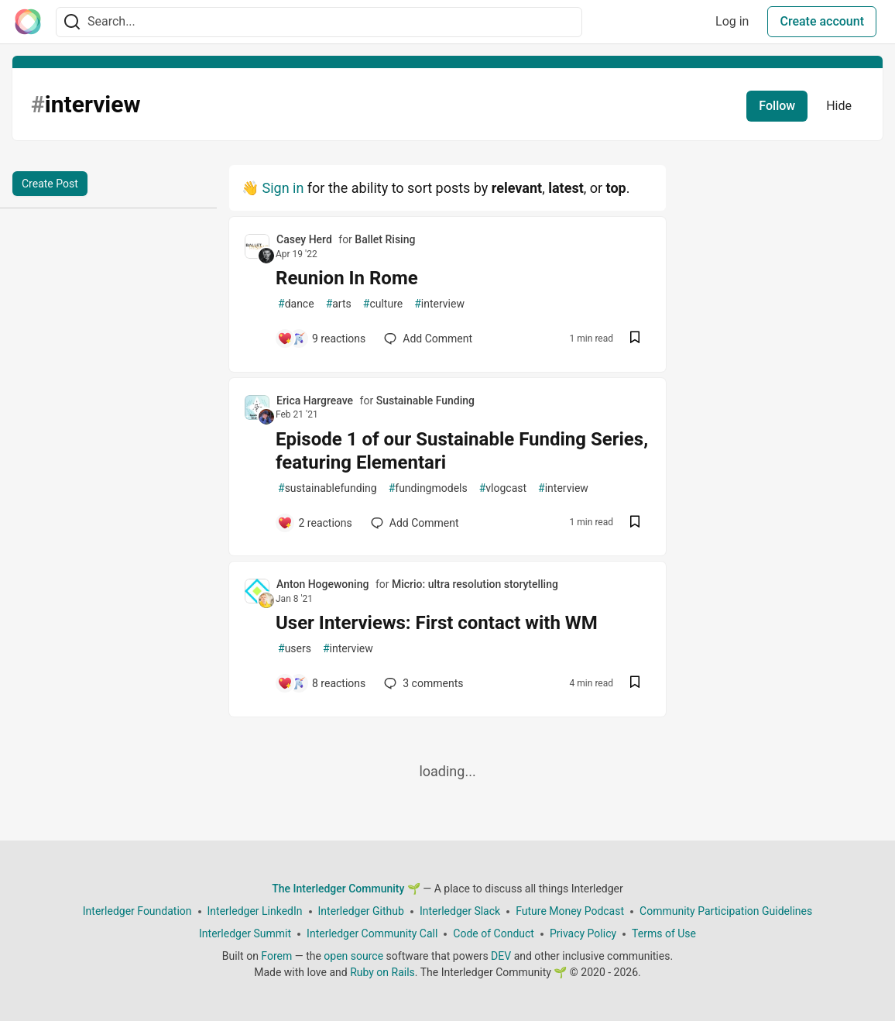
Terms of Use (664, 933)
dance (296, 304)
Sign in (282, 188)
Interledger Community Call (372, 933)
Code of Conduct (493, 933)
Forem (276, 956)
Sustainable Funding (425, 400)
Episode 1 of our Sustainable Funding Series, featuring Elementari (462, 450)
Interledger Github (361, 911)
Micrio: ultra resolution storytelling (475, 584)
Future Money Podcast (570, 911)
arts (338, 304)
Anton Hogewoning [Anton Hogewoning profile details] (322, 584)
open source (353, 956)
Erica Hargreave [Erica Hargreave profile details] (314, 400)
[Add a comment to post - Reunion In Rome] (321, 338)
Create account (822, 21)
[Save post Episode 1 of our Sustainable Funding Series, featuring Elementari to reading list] (634, 523)
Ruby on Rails (382, 972)
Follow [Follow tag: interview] (777, 105)
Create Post (50, 183)
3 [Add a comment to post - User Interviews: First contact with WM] (422, 683)
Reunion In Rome (347, 278)
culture (383, 304)
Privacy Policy (583, 933)
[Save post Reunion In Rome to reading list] (634, 338)
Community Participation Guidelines (726, 911)
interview (439, 304)
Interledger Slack (460, 911)
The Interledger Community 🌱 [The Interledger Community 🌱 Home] (346, 888)
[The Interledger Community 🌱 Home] (27, 21)
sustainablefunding (327, 488)
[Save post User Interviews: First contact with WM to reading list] (634, 683)
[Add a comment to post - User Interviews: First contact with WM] (321, 683)
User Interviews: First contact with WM (437, 623)
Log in (732, 21)
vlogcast (502, 488)
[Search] (72, 22)
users (294, 649)
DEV (501, 956)
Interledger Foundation (137, 911)
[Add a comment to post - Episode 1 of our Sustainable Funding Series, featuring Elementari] (315, 523)
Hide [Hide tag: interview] (839, 105)
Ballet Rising (385, 239)
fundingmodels (428, 488)
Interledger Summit (245, 933)
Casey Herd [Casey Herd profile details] (304, 239)
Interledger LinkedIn (255, 911)
